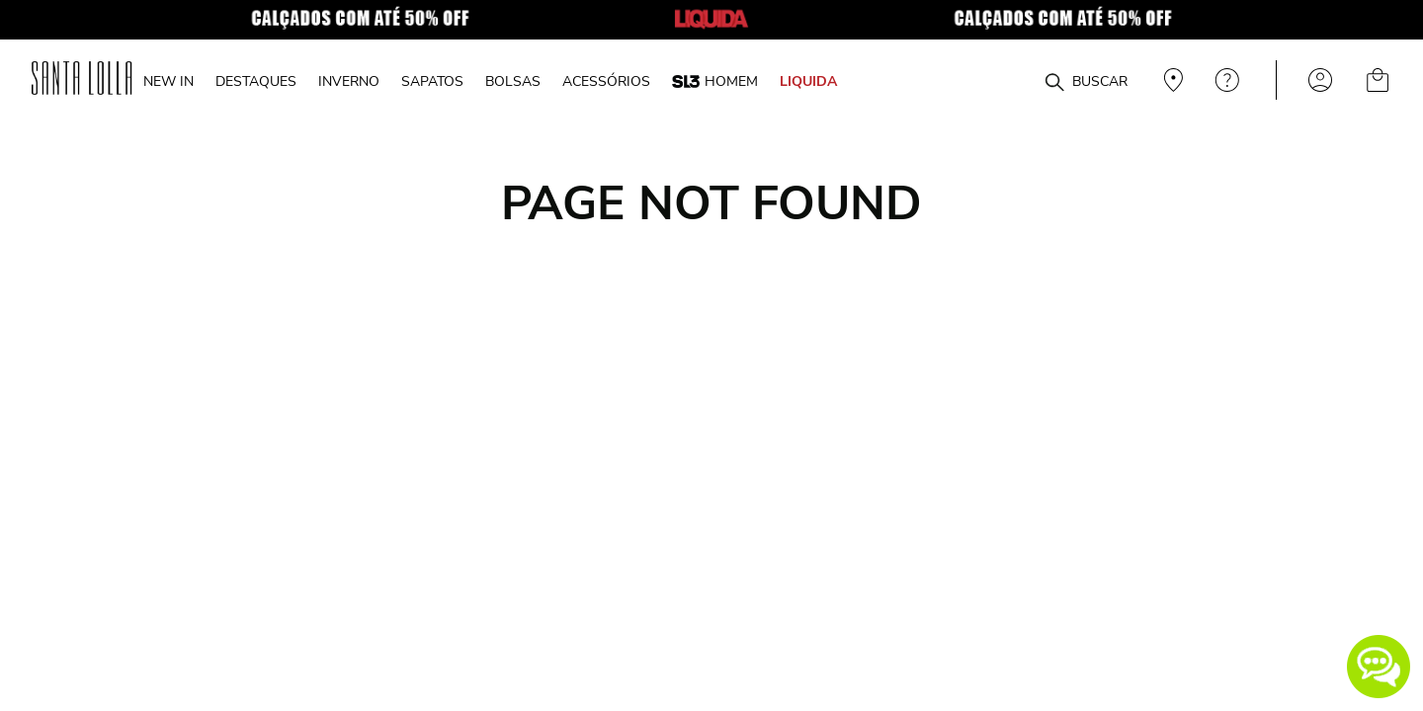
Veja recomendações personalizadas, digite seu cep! (1171, 80)
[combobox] (1006, 80)
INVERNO (348, 81)
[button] (1378, 666)
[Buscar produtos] (1054, 83)
